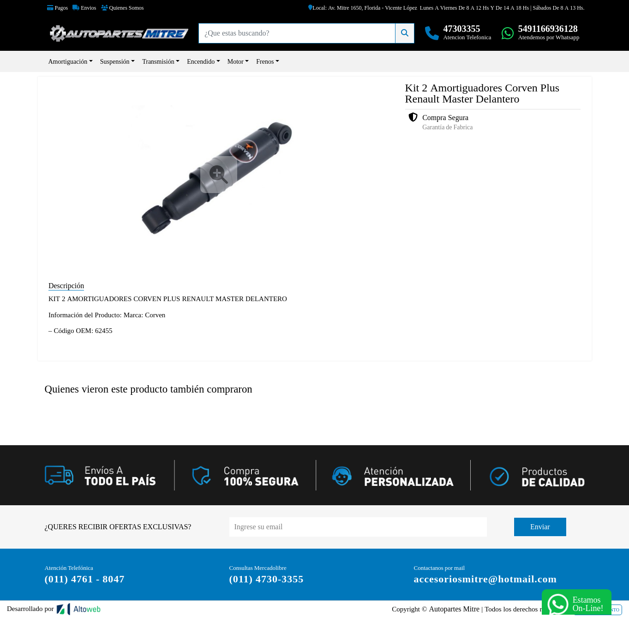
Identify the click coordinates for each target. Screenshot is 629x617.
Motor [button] (236, 61)
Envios (84, 8)
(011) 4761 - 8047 (85, 578)
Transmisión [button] (158, 61)
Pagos (57, 8)
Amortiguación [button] (68, 61)
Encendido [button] (201, 61)
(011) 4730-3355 (266, 578)
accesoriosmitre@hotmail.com (485, 578)
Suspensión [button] (115, 61)
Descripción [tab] (66, 285)
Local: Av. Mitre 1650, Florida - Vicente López (362, 8)
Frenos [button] (265, 61)
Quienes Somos (122, 8)
